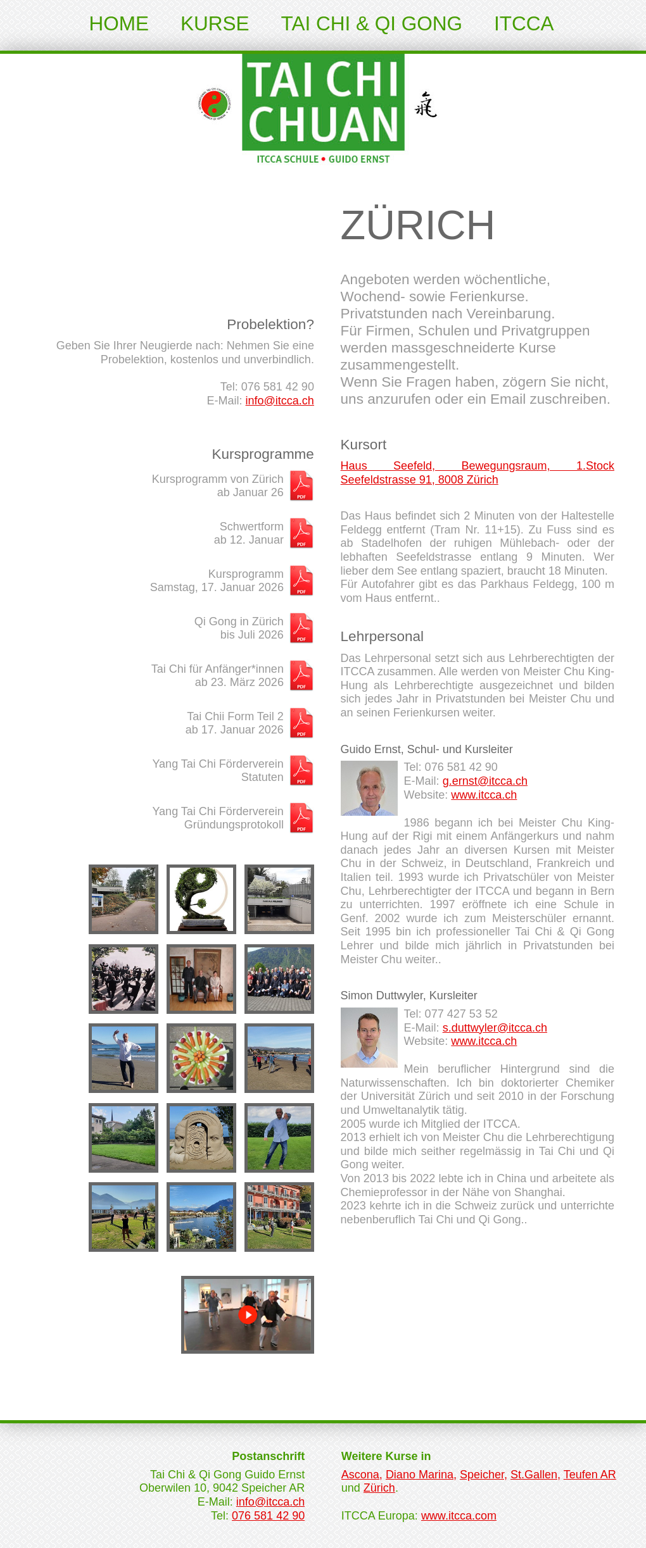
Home (119, 23)
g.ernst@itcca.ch (485, 781)
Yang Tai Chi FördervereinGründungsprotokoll (217, 818)
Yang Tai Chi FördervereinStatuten (217, 771)
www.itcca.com (459, 1515)
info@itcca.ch (280, 400)
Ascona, (362, 1474)
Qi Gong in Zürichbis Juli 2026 (239, 628)
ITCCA (524, 23)
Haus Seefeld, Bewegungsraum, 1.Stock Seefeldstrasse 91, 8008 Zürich (477, 472)
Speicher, (483, 1474)
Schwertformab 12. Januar (249, 533)
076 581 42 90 (268, 1515)
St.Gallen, (535, 1474)
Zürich (379, 1488)
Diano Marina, (421, 1474)
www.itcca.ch (484, 795)
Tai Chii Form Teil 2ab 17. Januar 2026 (235, 723)
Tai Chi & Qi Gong (371, 23)
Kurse (215, 23)
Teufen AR (590, 1474)
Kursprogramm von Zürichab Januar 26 (218, 486)
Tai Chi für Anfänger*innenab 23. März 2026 (217, 676)
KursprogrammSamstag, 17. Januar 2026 (217, 581)
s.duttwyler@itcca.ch (495, 1027)
